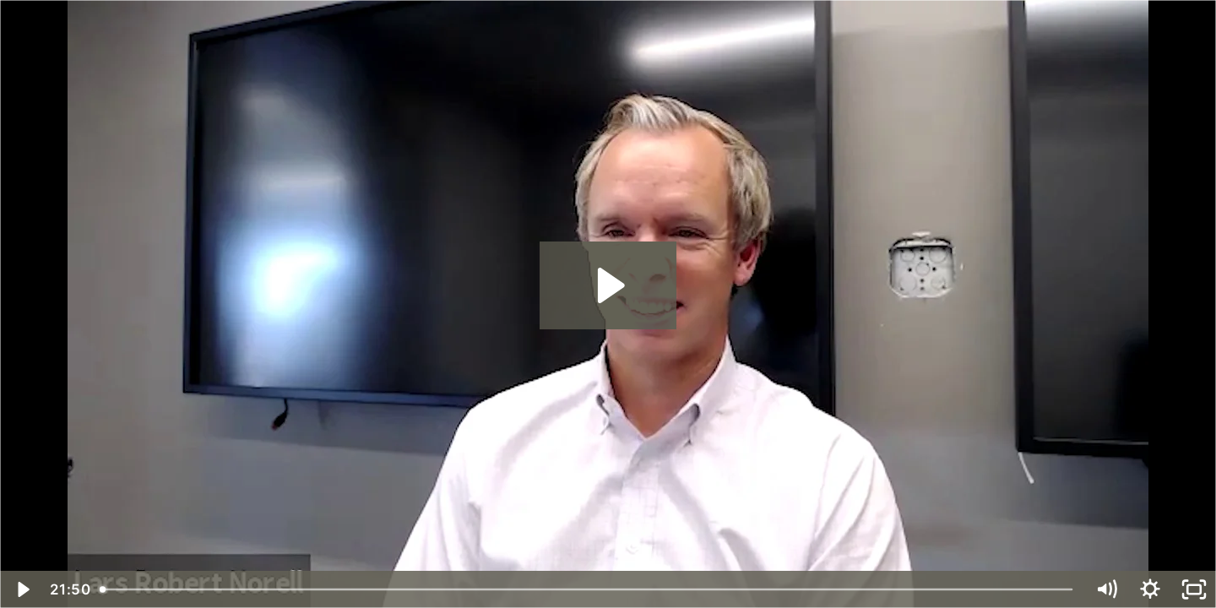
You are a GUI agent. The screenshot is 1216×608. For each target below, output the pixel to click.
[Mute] (1106, 589)
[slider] (588, 589)
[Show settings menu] (1150, 589)
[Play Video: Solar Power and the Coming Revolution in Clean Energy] (608, 285)
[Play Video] (22, 589)
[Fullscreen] (1194, 589)
